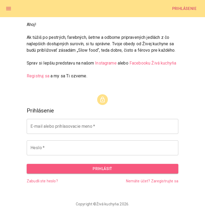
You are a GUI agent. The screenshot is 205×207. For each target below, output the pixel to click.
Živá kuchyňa (107, 204)
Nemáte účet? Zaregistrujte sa (152, 181)
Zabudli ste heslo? (42, 181)
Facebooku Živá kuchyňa (152, 63)
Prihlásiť (102, 169)
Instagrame (106, 63)
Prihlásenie (184, 8)
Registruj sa (38, 75)
